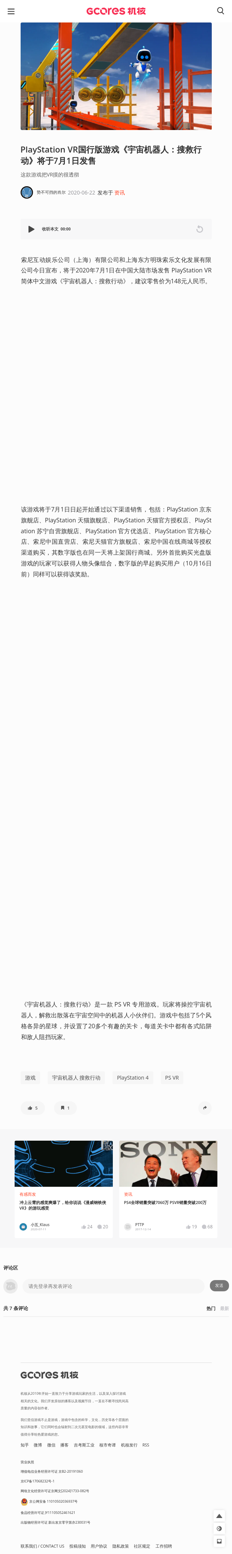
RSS (145, 1445)
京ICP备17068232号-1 (38, 1481)
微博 (38, 1445)
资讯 (119, 192)
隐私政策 (120, 1546)
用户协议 (99, 1546)
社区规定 (142, 1546)
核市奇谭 (107, 1445)
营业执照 (27, 1462)
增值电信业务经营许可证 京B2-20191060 (52, 1471)
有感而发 (27, 1194)
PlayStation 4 (132, 1077)
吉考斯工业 (84, 1445)
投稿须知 (77, 1546)
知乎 (25, 1445)
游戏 (30, 1077)
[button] (32, 229)
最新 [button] (224, 1308)
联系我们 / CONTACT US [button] (42, 1546)
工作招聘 (164, 1546)
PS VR (172, 1077)
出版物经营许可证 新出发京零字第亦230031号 (56, 1522)
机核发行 (129, 1445)
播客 (64, 1445)
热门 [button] (211, 1308)
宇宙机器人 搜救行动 (76, 1077)
